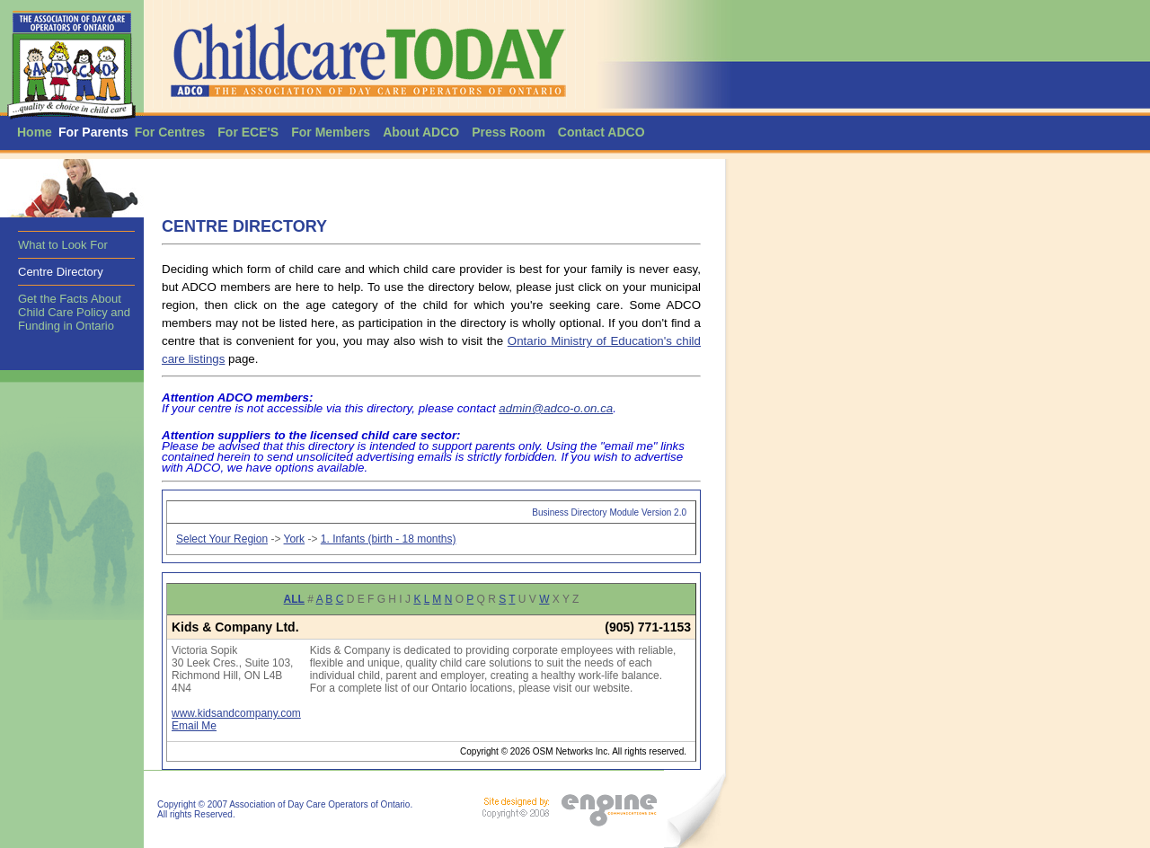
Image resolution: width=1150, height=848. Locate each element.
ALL (294, 599)
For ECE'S (248, 132)
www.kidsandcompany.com (236, 713)
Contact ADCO (601, 132)
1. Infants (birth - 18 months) (388, 539)
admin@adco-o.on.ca (556, 408)
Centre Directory (60, 271)
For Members (330, 132)
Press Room (508, 132)
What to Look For (63, 245)
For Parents (93, 132)
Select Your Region (222, 539)
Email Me (194, 726)
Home (34, 132)
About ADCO (421, 132)
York (294, 539)
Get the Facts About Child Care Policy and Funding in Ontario (74, 312)
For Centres (170, 132)
